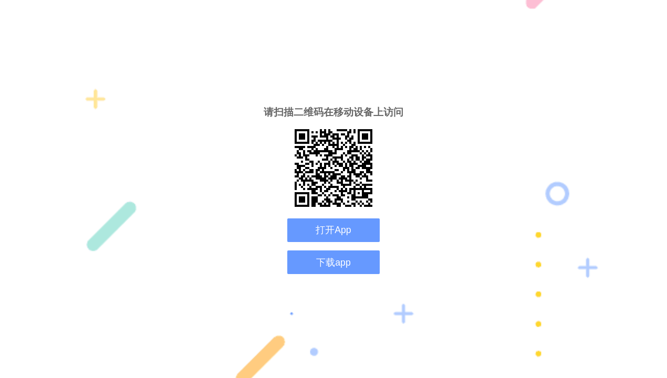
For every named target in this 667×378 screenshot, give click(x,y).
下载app (333, 262)
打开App (333, 230)
